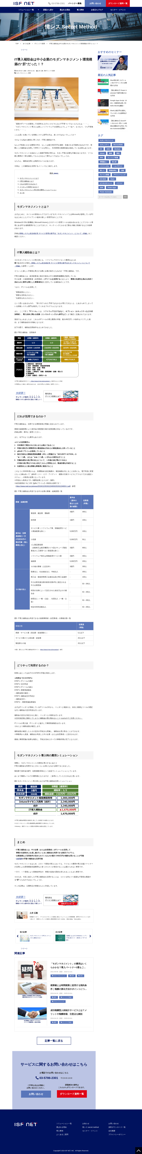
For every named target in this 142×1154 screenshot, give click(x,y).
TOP (17, 43)
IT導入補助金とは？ (27, 181)
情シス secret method (90, 1127)
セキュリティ (104, 145)
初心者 (114, 162)
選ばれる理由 (65, 10)
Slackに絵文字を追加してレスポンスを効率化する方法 (118, 113)
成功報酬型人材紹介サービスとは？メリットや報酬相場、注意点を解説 (68, 1012)
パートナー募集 (75, 3)
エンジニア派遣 (66, 997)
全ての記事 (26, 43)
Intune (102, 153)
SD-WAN (103, 179)
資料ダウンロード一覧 (117, 1127)
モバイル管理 (104, 175)
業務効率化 (112, 170)
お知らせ (85, 1123)
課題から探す (48, 10)
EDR (101, 187)
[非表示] (56, 173)
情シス (102, 170)
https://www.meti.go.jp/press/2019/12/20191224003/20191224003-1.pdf (43, 486)
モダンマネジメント (22, 73)
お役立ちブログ (97, 10)
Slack (112, 179)
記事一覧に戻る (54, 1040)
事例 (117, 153)
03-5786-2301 (58, 3)
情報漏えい (103, 162)
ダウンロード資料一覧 (117, 3)
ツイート (24, 50)
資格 (110, 153)
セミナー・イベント (118, 10)
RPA (101, 157)
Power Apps (112, 187)
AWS (108, 149)
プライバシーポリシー (117, 1134)
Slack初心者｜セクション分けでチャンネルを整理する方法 (118, 82)
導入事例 (80, 10)
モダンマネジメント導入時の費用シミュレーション (38, 190)
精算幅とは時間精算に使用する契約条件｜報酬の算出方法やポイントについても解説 (68, 987)
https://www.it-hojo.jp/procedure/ (49, 649)
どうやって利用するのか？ (29, 187)
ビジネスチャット (106, 183)
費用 (29, 73)
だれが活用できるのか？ (28, 184)
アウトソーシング (58, 1001)
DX (101, 149)
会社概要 (111, 1131)
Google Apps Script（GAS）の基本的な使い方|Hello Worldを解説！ (118, 103)
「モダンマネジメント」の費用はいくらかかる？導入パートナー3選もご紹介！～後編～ (68, 965)
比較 (80, 976)
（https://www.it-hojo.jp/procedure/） (40, 381)
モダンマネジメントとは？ (29, 178)
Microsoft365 (118, 145)
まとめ (22, 193)
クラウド (119, 183)
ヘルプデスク (117, 166)
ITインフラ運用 (40, 43)
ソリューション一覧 (26, 10)
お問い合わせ (95, 3)
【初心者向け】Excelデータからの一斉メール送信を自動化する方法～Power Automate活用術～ (118, 124)
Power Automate (106, 192)
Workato (117, 149)
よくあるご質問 (62, 1134)
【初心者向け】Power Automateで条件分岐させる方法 (118, 92)
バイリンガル (104, 166)
